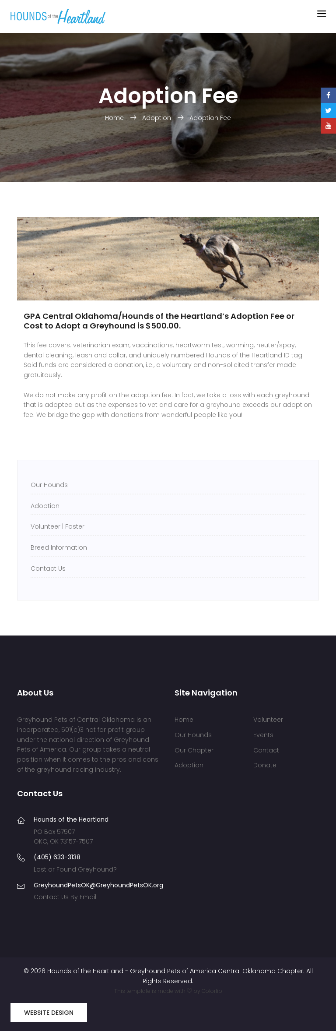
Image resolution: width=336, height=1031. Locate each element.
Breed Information (59, 547)
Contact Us (48, 568)
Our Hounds (49, 484)
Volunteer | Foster (57, 526)
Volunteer (268, 719)
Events (263, 735)
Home (115, 117)
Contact (266, 750)
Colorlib (212, 991)
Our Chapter (194, 750)
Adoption (157, 117)
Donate (264, 765)
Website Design (49, 1012)
